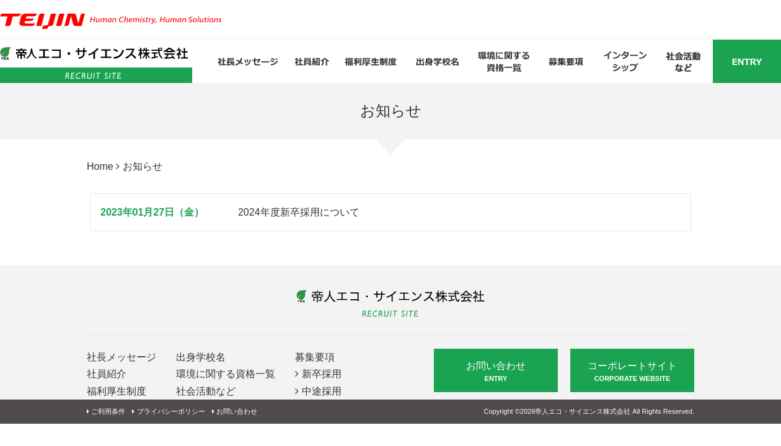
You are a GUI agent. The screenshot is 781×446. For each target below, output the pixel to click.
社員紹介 (106, 374)
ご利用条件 (108, 411)
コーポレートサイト (632, 372)
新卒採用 (322, 374)
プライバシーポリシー (171, 411)
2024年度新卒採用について (299, 212)
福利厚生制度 (116, 391)
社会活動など (206, 391)
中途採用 (322, 391)
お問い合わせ (496, 372)
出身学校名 (201, 357)
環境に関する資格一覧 (225, 374)
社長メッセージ (121, 357)
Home (100, 166)
